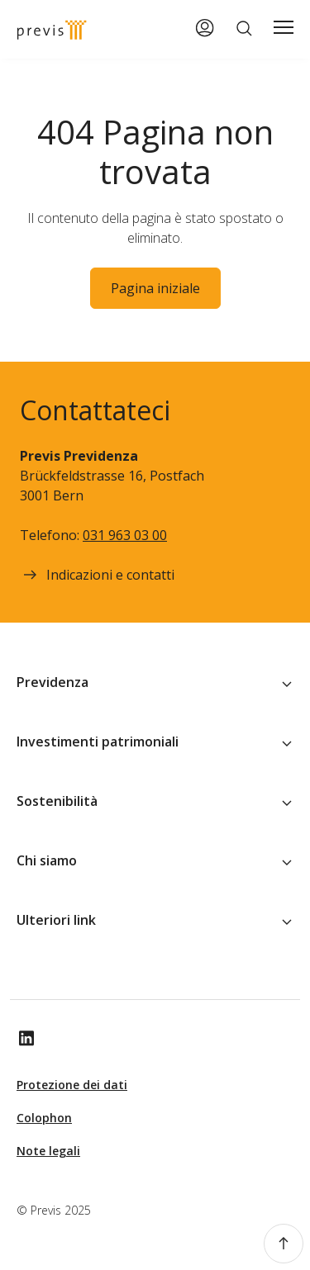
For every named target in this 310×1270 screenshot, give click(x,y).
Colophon (44, 1117)
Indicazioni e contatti (97, 575)
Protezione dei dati (72, 1084)
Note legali (48, 1151)
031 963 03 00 (125, 535)
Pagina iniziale (155, 288)
